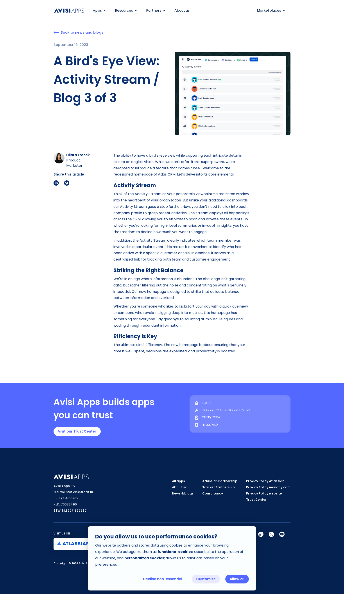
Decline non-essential (162, 578)
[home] (71, 10)
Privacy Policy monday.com (268, 487)
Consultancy (212, 493)
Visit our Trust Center (77, 431)
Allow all (237, 578)
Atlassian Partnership (219, 481)
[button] (99, 10)
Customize (206, 578)
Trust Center (256, 499)
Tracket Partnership (218, 487)
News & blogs (183, 493)
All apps (178, 481)
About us (182, 10)
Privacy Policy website (264, 493)
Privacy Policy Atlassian (265, 481)
